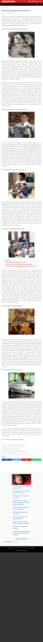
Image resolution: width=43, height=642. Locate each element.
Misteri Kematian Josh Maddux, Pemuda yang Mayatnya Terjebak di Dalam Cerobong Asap (21, 502)
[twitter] (32, 1)
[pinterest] (26, 460)
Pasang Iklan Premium (31, 547)
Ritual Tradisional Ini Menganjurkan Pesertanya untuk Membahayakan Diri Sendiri (21, 533)
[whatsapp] (36, 460)
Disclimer (13, 547)
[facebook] (29, 1)
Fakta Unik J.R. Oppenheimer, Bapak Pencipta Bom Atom (16, 262)
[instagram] (37, 1)
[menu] (3, 4)
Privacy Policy (23, 547)
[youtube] (35, 1)
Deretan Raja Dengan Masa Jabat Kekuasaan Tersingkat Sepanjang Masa (19, 264)
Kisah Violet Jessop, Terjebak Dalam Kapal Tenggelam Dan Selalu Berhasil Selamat (21, 266)
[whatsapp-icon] (40, 1)
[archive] (9, 542)
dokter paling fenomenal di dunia (9, 25)
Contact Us (18, 547)
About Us (9, 547)
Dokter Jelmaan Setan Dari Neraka (15, 439)
